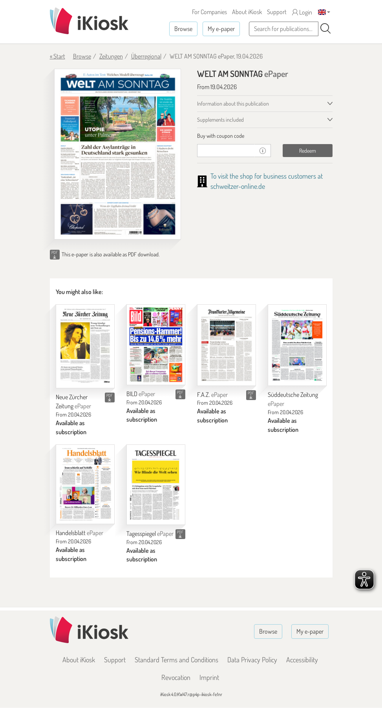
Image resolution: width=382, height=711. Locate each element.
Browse (183, 29)
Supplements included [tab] (220, 119)
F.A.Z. (212, 394)
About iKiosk (247, 12)
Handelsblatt (79, 533)
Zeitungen (111, 56)
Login (302, 12)
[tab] (265, 136)
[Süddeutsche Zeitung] (297, 345)
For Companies (209, 12)
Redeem (307, 150)
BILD (140, 394)
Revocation (175, 677)
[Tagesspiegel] (155, 484)
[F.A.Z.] (226, 345)
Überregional (146, 56)
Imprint (209, 677)
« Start (57, 56)
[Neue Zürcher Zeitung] (85, 346)
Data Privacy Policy (252, 659)
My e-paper (221, 29)
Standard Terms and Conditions (176, 659)
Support (277, 12)
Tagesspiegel (150, 533)
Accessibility (302, 659)
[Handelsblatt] (85, 484)
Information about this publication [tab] (233, 103)
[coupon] (226, 150)
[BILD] (155, 344)
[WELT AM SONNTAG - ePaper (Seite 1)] (117, 154)
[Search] (325, 29)
